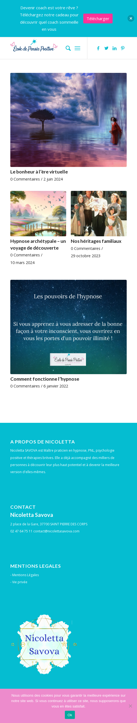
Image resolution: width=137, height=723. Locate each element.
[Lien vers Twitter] (106, 48)
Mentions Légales (25, 575)
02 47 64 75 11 (21, 531)
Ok (70, 715)
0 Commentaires (25, 179)
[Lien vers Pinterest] (123, 48)
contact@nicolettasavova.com (56, 531)
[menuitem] (65, 48)
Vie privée (19, 582)
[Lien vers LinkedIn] (114, 48)
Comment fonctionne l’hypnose (44, 379)
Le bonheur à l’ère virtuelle (39, 172)
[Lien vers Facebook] (98, 48)
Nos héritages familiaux (96, 241)
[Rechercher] (65, 48)
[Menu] (77, 48)
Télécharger (98, 18)
